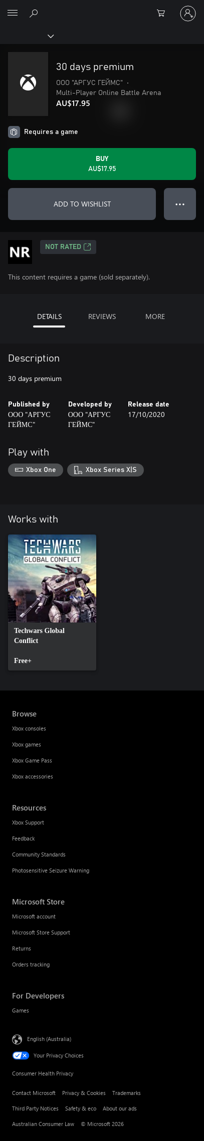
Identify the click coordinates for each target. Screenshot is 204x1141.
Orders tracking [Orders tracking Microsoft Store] (31, 964)
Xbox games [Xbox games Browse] (26, 744)
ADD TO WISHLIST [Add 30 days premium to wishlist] (82, 203)
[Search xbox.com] (35, 13)
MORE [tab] (155, 316)
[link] (52, 602)
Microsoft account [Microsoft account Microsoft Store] (34, 916)
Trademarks (126, 1093)
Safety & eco (80, 1108)
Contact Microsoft (34, 1093)
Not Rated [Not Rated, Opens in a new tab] (68, 247)
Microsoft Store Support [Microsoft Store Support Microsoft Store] (41, 932)
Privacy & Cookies (84, 1093)
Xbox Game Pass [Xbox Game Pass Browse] (32, 760)
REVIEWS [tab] (102, 316)
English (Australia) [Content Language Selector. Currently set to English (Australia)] (49, 1038)
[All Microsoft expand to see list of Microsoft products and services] (13, 14)
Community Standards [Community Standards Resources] (39, 854)
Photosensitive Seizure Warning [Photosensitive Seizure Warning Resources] (50, 870)
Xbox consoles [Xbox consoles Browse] (29, 728)
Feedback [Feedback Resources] (23, 838)
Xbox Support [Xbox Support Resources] (28, 822)
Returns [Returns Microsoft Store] (21, 948)
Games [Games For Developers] (20, 1010)
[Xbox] (26, 35)
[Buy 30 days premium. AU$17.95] (102, 164)
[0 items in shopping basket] (164, 14)
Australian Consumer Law (43, 1123)
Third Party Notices (35, 1108)
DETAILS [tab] (49, 316)
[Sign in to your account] (188, 14)
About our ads (120, 1108)
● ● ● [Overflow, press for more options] (180, 203)
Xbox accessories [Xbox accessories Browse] (32, 776)
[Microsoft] (102, 8)
